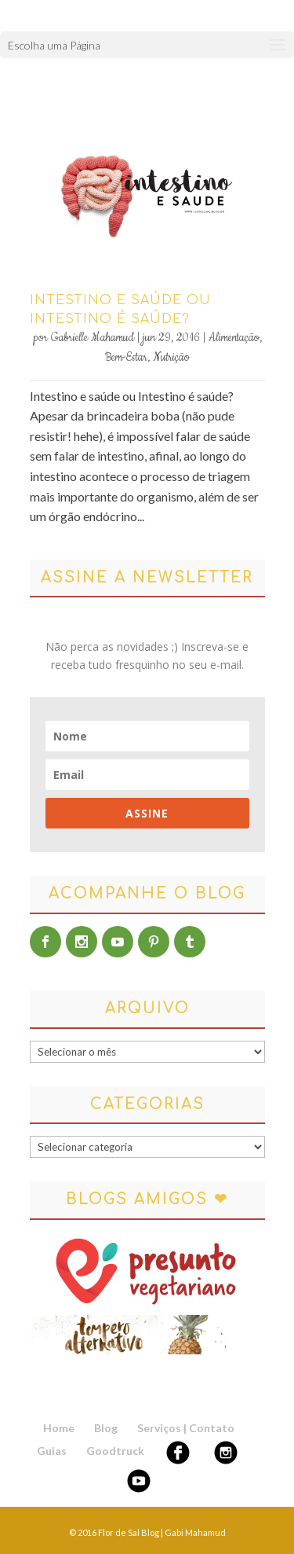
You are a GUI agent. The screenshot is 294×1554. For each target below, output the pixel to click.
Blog (106, 1428)
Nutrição (171, 358)
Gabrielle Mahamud (92, 338)
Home (58, 1428)
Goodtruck (115, 1450)
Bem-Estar (126, 358)
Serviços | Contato (185, 1428)
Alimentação (234, 338)
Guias (52, 1450)
